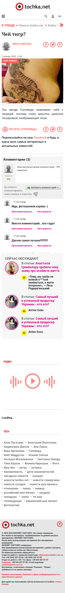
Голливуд (35, 451)
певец (27, 488)
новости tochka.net (16, 480)
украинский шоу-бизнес (41, 501)
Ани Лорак (40, 446)
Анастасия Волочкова (42, 442)
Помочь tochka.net (31, 25)
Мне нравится (44, 211)
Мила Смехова (22, 43)
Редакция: (6, 562)
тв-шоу (37, 496)
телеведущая (13, 501)
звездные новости (16, 476)
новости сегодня (14, 484)
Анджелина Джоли (16, 446)
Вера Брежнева (14, 451)
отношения (11, 488)
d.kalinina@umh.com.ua (12, 565)
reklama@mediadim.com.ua (51, 555)
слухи (25, 496)
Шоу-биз (9, 467)
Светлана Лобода (48, 459)
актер (23, 467)
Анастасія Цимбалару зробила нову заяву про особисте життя (40, 267)
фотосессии (11, 505)
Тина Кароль (12, 463)
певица (40, 488)
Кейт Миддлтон (14, 455)
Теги (6, 431)
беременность (13, 471)
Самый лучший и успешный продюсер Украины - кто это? (39, 300)
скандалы (10, 496)
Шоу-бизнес (10, 61)
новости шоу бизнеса (44, 484)
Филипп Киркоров (36, 463)
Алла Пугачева (13, 442)
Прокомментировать (22, 211)
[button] (52, 16)
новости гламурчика (46, 480)
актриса (36, 467)
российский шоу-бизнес (19, 492)
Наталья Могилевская (18, 459)
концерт (37, 476)
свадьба (44, 492)
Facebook (40, 137)
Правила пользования (11, 574)
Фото (55, 463)
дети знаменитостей (40, 471)
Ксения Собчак (38, 455)
